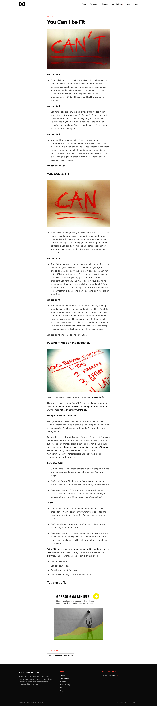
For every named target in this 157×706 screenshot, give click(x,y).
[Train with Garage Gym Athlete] (78, 615)
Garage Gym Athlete (110, 675)
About (84, 4)
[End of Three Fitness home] (22, 4)
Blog (128, 4)
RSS (126, 702)
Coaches (105, 4)
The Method (94, 4)
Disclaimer (119, 702)
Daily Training (117, 4)
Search (135, 4)
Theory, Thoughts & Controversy (60, 655)
